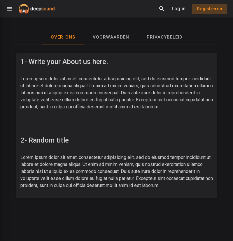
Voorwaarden (111, 37)
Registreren (209, 8)
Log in (179, 8)
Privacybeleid (165, 37)
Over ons (63, 37)
